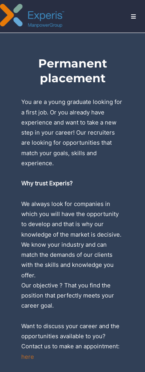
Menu (133, 16)
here (27, 356)
